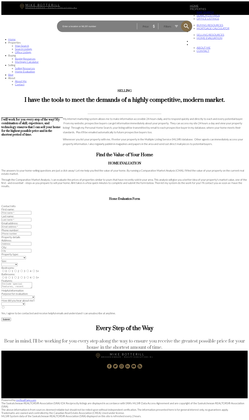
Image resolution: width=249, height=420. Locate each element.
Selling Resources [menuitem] (25, 68)
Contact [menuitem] (203, 50)
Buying (12, 55)
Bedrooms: (7, 267)
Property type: (10, 254)
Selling (11, 65)
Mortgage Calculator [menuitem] (27, 61)
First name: (7, 209)
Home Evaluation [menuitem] (209, 37)
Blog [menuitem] (193, 41)
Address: (6, 240)
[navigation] (124, 62)
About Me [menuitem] (204, 47)
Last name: (7, 216)
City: (4, 247)
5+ (36, 271)
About (194, 44)
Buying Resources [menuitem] (25, 58)
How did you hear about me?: (18, 301)
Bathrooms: (8, 274)
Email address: (9, 223)
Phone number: (10, 230)
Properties (198, 9)
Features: (7, 280)
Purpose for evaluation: (14, 294)
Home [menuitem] (194, 5)
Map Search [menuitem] (205, 12)
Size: (4, 261)
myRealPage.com (26, 401)
